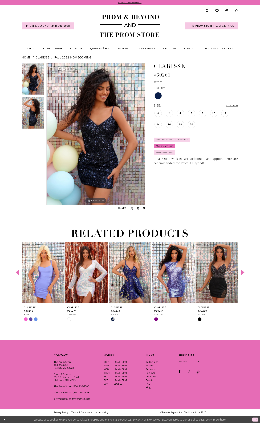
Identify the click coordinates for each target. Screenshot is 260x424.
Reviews (150, 373)
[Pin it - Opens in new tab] (138, 208)
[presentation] (43, 273)
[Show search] (207, 11)
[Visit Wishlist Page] (217, 11)
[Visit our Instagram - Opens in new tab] (188, 373)
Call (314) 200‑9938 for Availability (177, 141)
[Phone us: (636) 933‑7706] (211, 26)
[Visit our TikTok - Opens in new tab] (198, 373)
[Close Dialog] (5, 420)
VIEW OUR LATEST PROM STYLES (130, 3)
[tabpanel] (33, 81)
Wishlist (150, 366)
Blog (148, 387)
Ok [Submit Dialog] (254, 420)
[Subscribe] (204, 362)
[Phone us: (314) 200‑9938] (48, 26)
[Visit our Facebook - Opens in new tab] (179, 373)
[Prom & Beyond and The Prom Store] (130, 26)
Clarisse (42, 58)
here (223, 420)
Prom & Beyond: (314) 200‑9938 (71, 393)
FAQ (148, 384)
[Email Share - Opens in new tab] (144, 209)
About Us (151, 377)
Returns (150, 369)
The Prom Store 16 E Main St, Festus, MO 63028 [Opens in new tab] (64, 365)
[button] (227, 11)
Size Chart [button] (231, 106)
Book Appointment (168, 157)
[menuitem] (48, 26)
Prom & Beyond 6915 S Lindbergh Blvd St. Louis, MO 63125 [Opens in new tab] (66, 377)
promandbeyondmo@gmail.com (72, 399)
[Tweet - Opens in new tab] (132, 208)
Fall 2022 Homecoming (73, 58)
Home (26, 58)
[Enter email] (192, 362)
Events (149, 380)
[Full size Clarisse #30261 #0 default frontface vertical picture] (96, 134)
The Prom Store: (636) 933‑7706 (71, 386)
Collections (152, 362)
